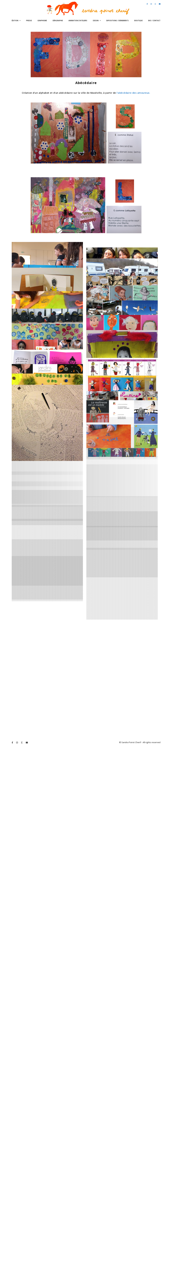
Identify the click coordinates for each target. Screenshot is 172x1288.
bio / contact (154, 20)
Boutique (138, 20)
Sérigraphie (58, 20)
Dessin (96, 20)
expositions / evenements (117, 20)
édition (15, 20)
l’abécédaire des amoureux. (133, 92)
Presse (29, 20)
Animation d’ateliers (78, 20)
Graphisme (42, 20)
